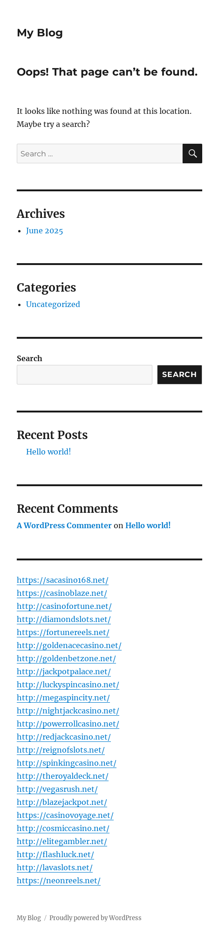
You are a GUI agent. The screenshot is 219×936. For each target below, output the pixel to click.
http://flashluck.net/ (55, 854)
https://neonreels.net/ (59, 880)
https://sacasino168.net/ (63, 580)
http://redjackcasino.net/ (64, 736)
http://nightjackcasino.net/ (68, 710)
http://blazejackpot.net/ (62, 802)
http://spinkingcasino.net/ (66, 763)
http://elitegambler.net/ (62, 841)
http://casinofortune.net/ (64, 606)
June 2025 (44, 230)
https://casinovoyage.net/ (65, 815)
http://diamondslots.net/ (64, 619)
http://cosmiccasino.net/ (63, 828)
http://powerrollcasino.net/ (68, 723)
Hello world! (48, 451)
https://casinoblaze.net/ (62, 593)
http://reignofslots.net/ (61, 749)
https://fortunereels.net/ (63, 632)
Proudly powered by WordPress (95, 918)
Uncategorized (53, 304)
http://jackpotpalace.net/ (64, 671)
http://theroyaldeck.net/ (63, 776)
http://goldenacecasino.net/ (69, 645)
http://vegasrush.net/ (57, 789)
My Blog (40, 32)
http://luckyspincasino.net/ (68, 684)
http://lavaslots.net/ (55, 867)
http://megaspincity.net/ (63, 697)
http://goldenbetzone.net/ (66, 658)
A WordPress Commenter (64, 525)
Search (29, 358)
